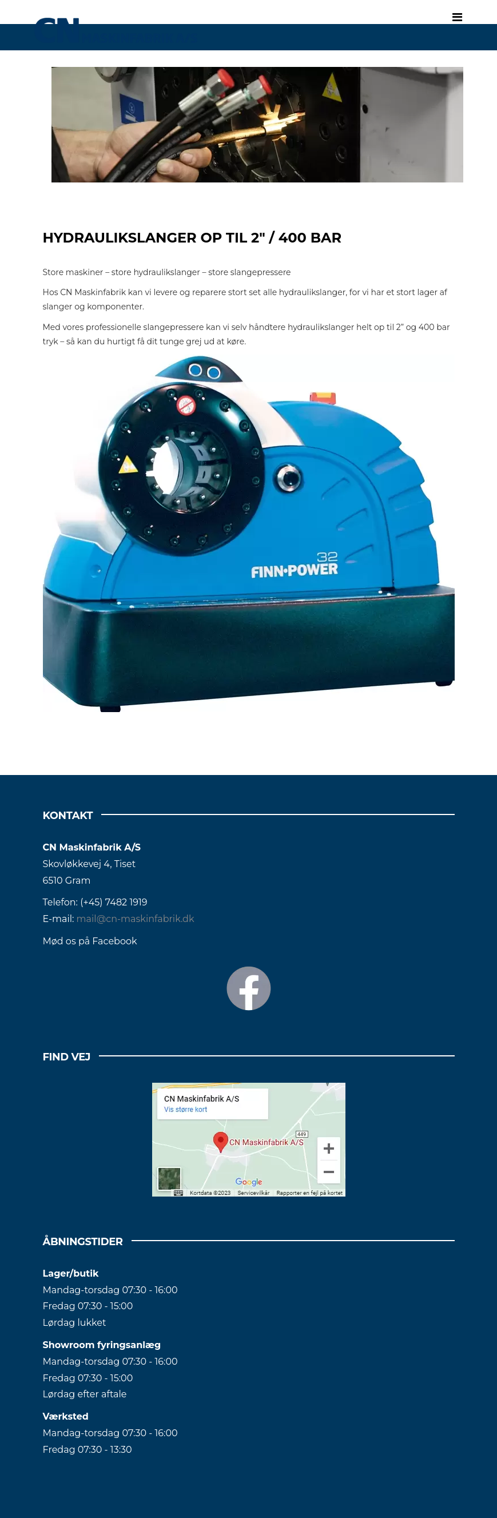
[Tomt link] (257, 124)
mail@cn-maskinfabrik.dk (135, 918)
